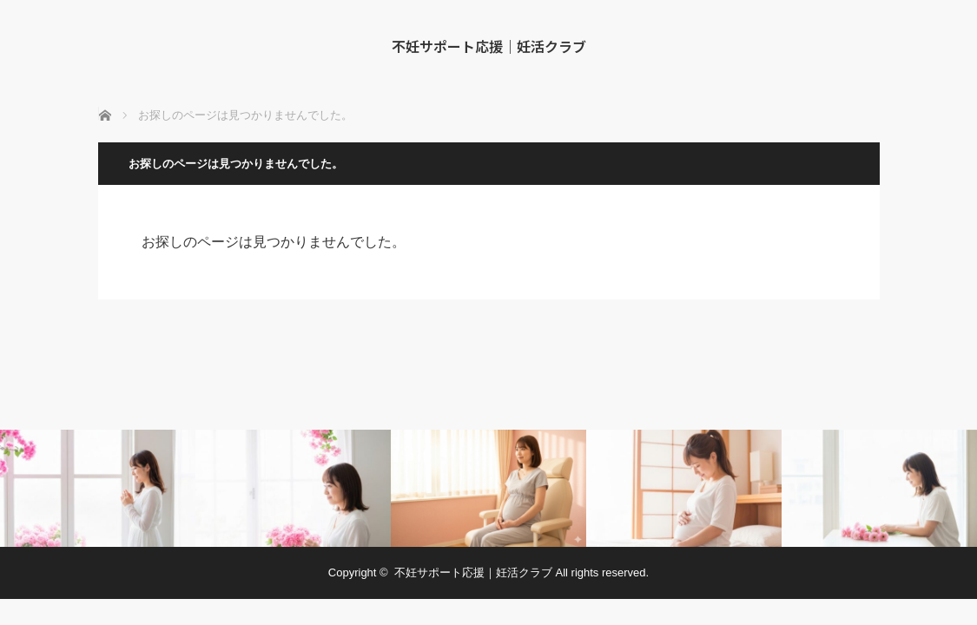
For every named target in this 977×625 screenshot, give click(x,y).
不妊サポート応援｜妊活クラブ (489, 46)
